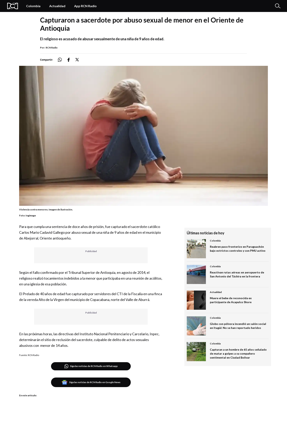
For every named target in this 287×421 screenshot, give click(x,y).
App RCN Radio (85, 6)
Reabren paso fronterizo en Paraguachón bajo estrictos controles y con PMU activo (237, 248)
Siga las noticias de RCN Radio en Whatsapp (91, 366)
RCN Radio (52, 47)
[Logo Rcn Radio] (12, 6)
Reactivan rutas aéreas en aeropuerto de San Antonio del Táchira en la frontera (237, 274)
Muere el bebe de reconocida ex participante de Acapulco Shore (231, 300)
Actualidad (57, 6)
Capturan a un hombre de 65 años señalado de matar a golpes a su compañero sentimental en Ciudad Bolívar (238, 353)
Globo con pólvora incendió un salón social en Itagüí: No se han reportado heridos (238, 325)
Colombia (33, 6)
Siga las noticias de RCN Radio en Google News (91, 382)
